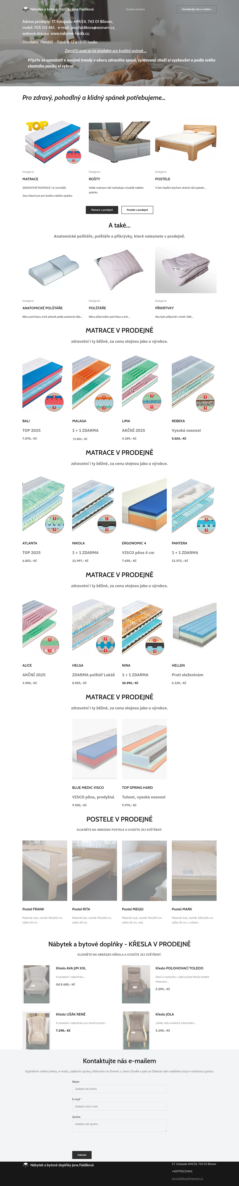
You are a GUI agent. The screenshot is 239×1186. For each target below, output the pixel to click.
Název (76, 1081)
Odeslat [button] (82, 1154)
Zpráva (76, 1117)
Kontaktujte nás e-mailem (196, 9)
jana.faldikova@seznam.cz (187, 1178)
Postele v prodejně (137, 209)
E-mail (76, 1099)
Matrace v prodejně (102, 209)
